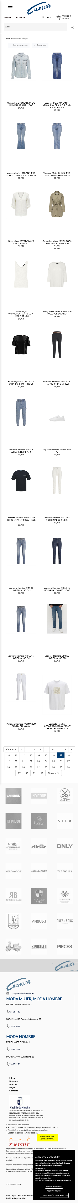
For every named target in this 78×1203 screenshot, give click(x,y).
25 (53, 761)
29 (16, 767)
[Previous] (11, 749)
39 (34, 773)
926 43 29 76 (14, 1064)
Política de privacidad (16, 1198)
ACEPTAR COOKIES (54, 1191)
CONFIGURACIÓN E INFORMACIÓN (54, 1195)
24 (46, 761)
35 (61, 767)
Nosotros (13, 1081)
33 (46, 767)
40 (42, 773)
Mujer (12, 1087)
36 (68, 767)
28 (8, 767)
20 (16, 761)
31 (31, 767)
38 (27, 773)
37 (19, 773)
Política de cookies (26, 1195)
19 (8, 761)
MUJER (7, 17)
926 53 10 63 (14, 1026)
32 (38, 767)
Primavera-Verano (20, 45)
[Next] (53, 773)
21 (23, 761)
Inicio (12, 1078)
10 (8, 755)
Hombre (13, 1084)
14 (38, 755)
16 (53, 755)
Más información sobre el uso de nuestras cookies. (53, 1180)
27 (68, 761)
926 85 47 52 (14, 1012)
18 (68, 755)
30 (23, 767)
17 (61, 755)
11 (16, 755)
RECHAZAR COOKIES (54, 1186)
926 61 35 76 (14, 1049)
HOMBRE (20, 17)
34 (53, 767)
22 (31, 761)
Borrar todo (41, 45)
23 (38, 761)
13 (31, 755)
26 (61, 761)
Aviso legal (11, 1195)
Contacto (13, 1090)
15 (46, 755)
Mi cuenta (46, 17)
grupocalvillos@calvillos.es (23, 993)
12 (23, 755)
